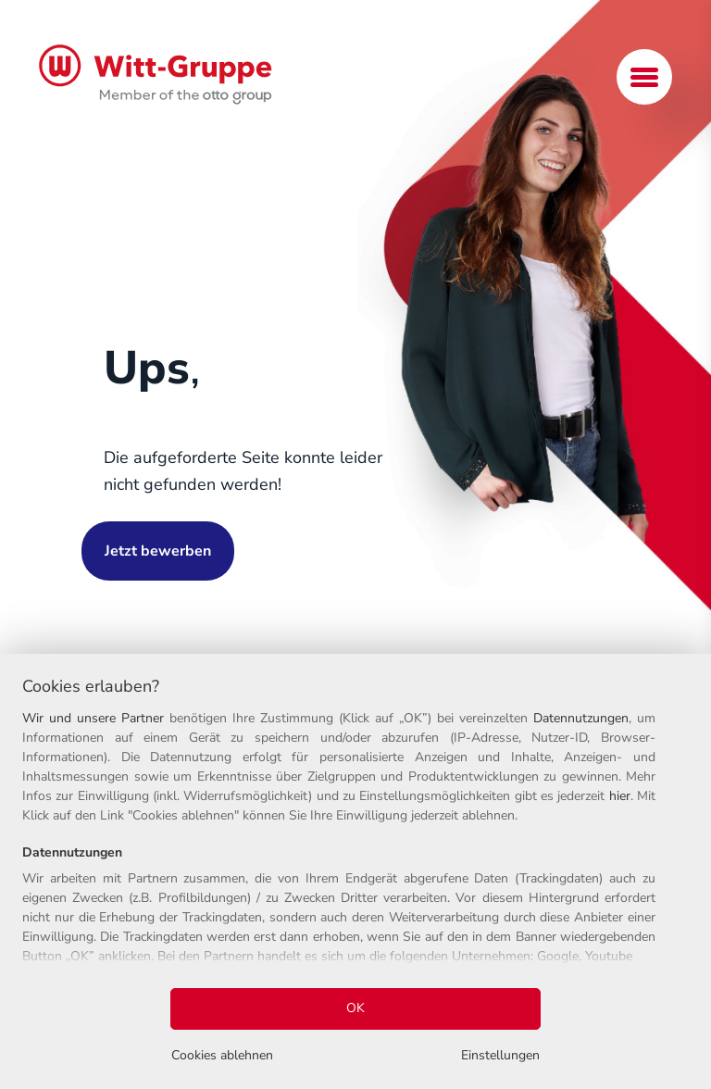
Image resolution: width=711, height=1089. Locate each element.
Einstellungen (500, 1055)
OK (355, 1008)
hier (619, 796)
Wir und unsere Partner (93, 718)
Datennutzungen (581, 718)
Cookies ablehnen (222, 1055)
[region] (355, 871)
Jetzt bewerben (158, 551)
